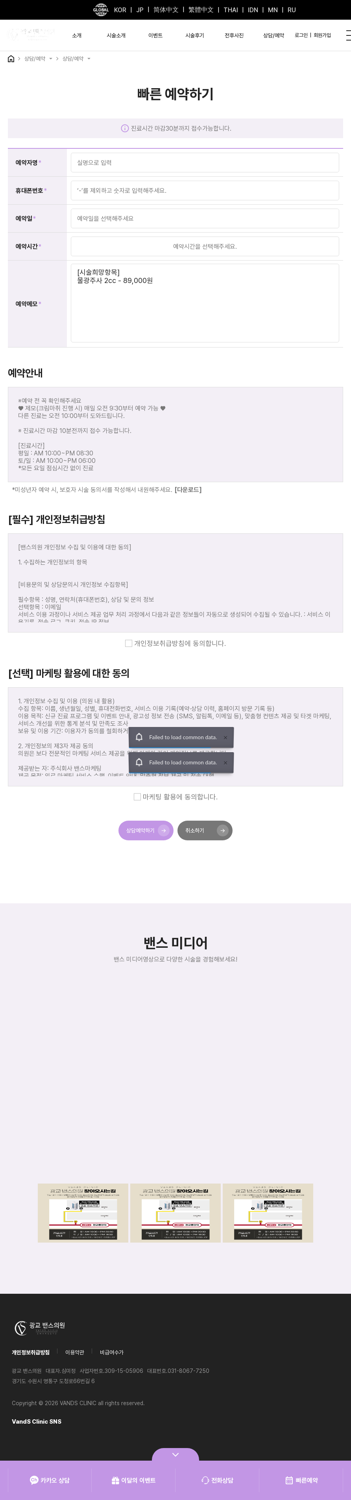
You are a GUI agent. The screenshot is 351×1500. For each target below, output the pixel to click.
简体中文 (166, 9)
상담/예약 (273, 35)
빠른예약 (301, 1480)
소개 (76, 35)
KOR (120, 10)
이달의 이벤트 (133, 1480)
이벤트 (155, 35)
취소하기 (207, 830)
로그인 (301, 35)
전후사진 (234, 35)
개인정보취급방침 (31, 1352)
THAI (231, 10)
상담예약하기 (148, 830)
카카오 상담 (50, 1480)
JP (140, 10)
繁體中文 (201, 9)
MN (273, 10)
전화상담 (217, 1480)
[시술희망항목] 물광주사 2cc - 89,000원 (205, 303)
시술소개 (116, 35)
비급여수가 (112, 1352)
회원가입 (322, 35)
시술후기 (194, 35)
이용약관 (74, 1352)
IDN (253, 10)
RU (292, 10)
